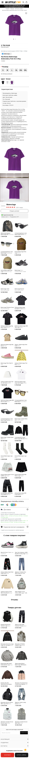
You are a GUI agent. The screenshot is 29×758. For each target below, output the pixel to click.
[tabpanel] (14, 25)
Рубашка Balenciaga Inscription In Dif (20, 308)
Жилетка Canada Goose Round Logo (7, 722)
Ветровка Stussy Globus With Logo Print (7, 703)
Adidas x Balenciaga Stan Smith (21, 345)
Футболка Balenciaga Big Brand (7, 345)
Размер (5, 67)
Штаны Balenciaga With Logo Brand (20, 494)
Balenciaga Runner (19, 289)
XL (16, 70)
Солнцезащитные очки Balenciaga (7, 252)
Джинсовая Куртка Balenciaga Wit (7, 234)
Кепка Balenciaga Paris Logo (20, 252)
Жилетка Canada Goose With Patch (21, 722)
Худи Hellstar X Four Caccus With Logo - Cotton (21, 592)
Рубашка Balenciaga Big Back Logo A (7, 326)
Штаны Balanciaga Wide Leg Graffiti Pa (7, 494)
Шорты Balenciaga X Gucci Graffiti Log (7, 475)
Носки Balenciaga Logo (7, 456)
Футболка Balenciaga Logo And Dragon (21, 382)
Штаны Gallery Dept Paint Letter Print (7, 572)
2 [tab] (15, 39)
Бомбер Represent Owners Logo (5, 625)
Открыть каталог (14, 211)
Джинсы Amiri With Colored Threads (20, 625)
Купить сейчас (21, 755)
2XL (21, 70)
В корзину (7, 755)
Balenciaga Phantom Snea (7, 308)
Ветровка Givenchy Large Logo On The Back (7, 644)
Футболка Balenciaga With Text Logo (21, 326)
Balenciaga (20, 271)
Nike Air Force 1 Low (7, 553)
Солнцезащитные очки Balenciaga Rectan (7, 419)
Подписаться (23, 732)
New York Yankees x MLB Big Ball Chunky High (21, 553)
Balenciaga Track (5, 289)
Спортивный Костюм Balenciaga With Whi (21, 438)
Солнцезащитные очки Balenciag (21, 401)
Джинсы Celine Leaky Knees (20, 703)
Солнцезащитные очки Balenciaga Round (21, 234)
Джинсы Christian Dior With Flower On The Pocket (20, 572)
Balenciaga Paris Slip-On (7, 364)
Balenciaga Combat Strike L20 (21, 419)
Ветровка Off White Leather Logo (20, 644)
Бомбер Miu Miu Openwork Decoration (6, 683)
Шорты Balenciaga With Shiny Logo (20, 475)
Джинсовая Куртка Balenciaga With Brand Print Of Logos (20, 664)
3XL (25, 70)
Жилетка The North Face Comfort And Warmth (21, 683)
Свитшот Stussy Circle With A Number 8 (6, 592)
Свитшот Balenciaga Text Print (21, 364)
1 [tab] (13, 39)
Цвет (5, 79)
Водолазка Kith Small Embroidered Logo (6, 664)
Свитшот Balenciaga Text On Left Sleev (7, 382)
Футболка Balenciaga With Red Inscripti (7, 401)
